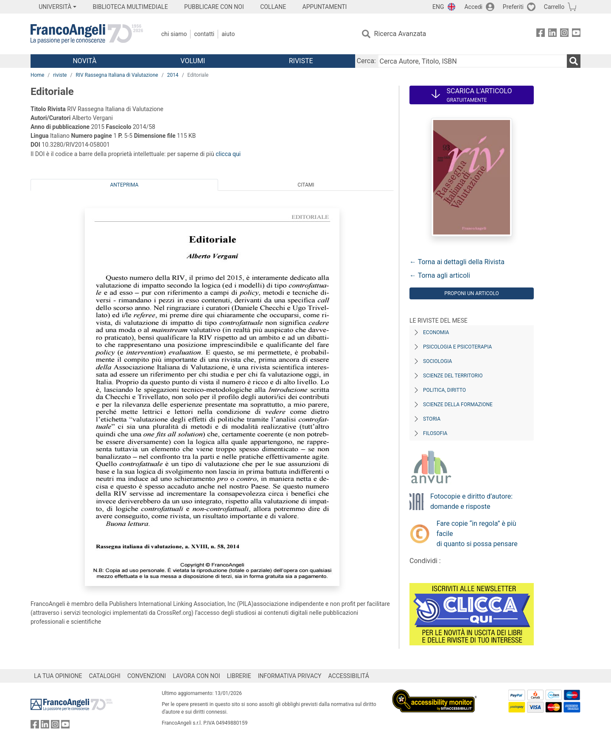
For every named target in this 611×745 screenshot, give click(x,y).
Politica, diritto (444, 390)
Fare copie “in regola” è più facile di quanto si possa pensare (477, 533)
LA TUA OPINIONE (58, 675)
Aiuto (228, 34)
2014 (173, 75)
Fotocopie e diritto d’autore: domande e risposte (471, 501)
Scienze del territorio (453, 376)
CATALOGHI (105, 675)
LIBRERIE (239, 675)
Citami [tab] (305, 185)
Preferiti (513, 6)
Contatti (204, 34)
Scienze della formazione (458, 404)
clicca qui (228, 154)
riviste (60, 75)
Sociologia (437, 361)
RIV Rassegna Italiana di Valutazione (117, 75)
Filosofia (435, 433)
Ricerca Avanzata (400, 34)
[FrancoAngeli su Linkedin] (552, 34)
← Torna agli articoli (439, 275)
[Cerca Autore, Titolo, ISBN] (472, 61)
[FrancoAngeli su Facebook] (540, 34)
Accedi (473, 6)
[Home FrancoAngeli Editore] (87, 34)
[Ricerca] (573, 61)
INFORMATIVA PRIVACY (290, 675)
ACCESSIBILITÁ (348, 675)
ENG (438, 6)
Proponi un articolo (471, 293)
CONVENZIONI (146, 675)
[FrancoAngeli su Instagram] (564, 34)
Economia (436, 332)
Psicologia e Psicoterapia (457, 347)
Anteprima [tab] (124, 185)
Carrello (554, 6)
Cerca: (366, 61)
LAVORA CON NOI (196, 675)
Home (37, 75)
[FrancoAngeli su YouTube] (576, 34)
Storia (431, 419)
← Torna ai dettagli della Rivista (456, 262)
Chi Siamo (174, 34)
